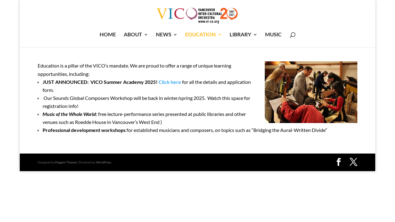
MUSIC (273, 35)
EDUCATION (200, 35)
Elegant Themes (66, 162)
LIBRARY (240, 35)
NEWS (163, 35)
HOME (108, 35)
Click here (170, 82)
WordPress (103, 162)
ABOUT (133, 35)
